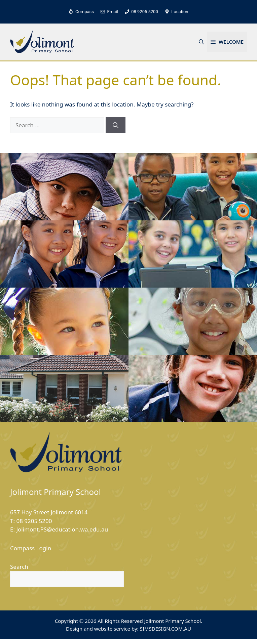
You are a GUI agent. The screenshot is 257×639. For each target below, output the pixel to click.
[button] (201, 42)
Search (19, 566)
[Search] (115, 125)
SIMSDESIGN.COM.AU (165, 628)
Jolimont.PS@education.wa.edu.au (62, 529)
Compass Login (30, 548)
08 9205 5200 (34, 521)
